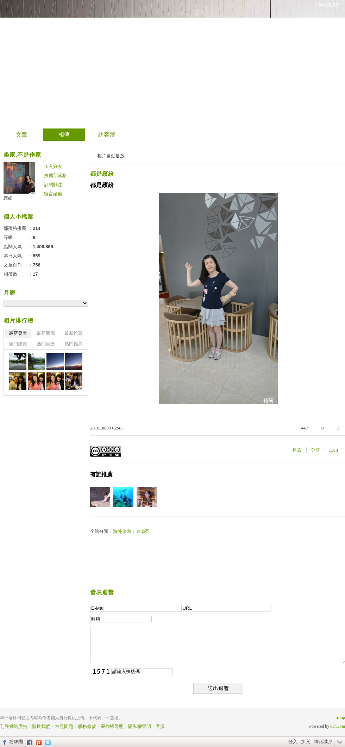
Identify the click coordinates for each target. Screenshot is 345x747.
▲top (340, 717)
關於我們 (41, 726)
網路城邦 (323, 741)
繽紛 (8, 198)
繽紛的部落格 (48, 62)
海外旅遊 (122, 531)
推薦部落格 (55, 175)
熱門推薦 (73, 343)
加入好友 (53, 166)
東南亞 (143, 531)
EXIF (334, 450)
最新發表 (18, 333)
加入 (305, 741)
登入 (292, 741)
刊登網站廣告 (13, 726)
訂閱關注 (53, 184)
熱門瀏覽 (18, 343)
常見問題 (64, 726)
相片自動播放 (111, 155)
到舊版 (104, 64)
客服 (160, 726)
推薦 (297, 450)
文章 (21, 135)
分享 (315, 450)
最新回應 (46, 333)
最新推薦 (73, 333)
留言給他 (53, 193)
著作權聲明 (112, 726)
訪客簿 (106, 135)
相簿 (64, 135)
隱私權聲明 (139, 726)
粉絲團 (16, 741)
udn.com (337, 726)
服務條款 (87, 726)
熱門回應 (46, 343)
